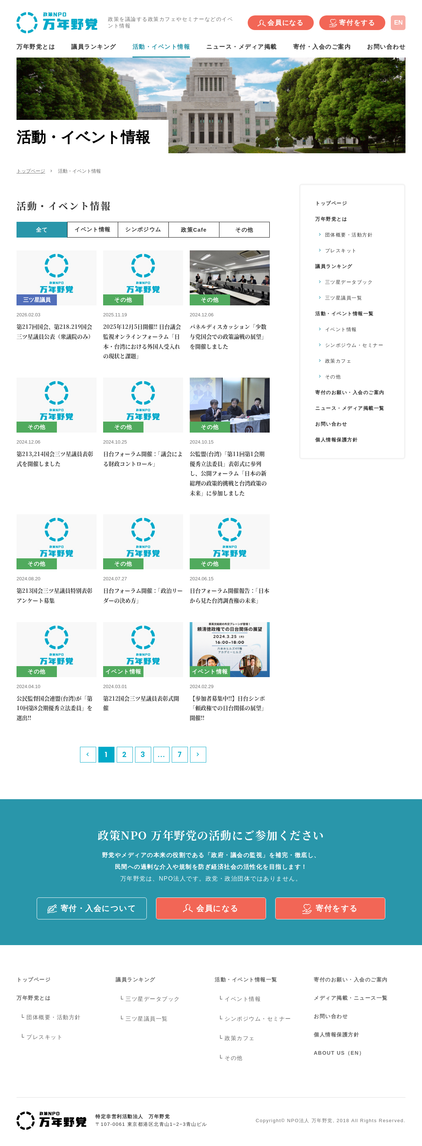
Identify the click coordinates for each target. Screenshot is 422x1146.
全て (42, 229)
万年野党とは (36, 47)
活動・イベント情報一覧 (344, 313)
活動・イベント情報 (161, 47)
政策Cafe (194, 229)
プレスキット (341, 250)
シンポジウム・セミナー (354, 345)
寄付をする (352, 23)
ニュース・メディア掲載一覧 (350, 408)
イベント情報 (92, 229)
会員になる (281, 23)
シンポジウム (143, 229)
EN (398, 22)
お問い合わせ (386, 47)
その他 (244, 229)
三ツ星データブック (349, 282)
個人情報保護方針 (336, 439)
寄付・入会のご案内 (322, 47)
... (161, 754)
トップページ (31, 171)
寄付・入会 (92, 909)
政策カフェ (338, 361)
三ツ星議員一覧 (344, 298)
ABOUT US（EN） (339, 1053)
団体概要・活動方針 (349, 235)
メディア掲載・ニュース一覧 (351, 998)
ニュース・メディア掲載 (241, 47)
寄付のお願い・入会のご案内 (350, 392)
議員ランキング (93, 47)
